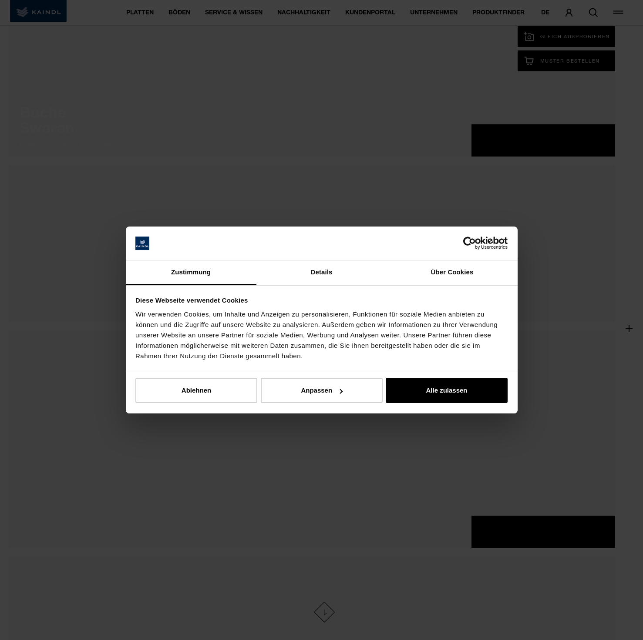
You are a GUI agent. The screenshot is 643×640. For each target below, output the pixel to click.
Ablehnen (196, 390)
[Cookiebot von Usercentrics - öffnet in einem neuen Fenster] (469, 243)
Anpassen (322, 390)
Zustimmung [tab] (191, 272)
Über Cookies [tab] (452, 272)
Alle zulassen (446, 390)
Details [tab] (322, 272)
